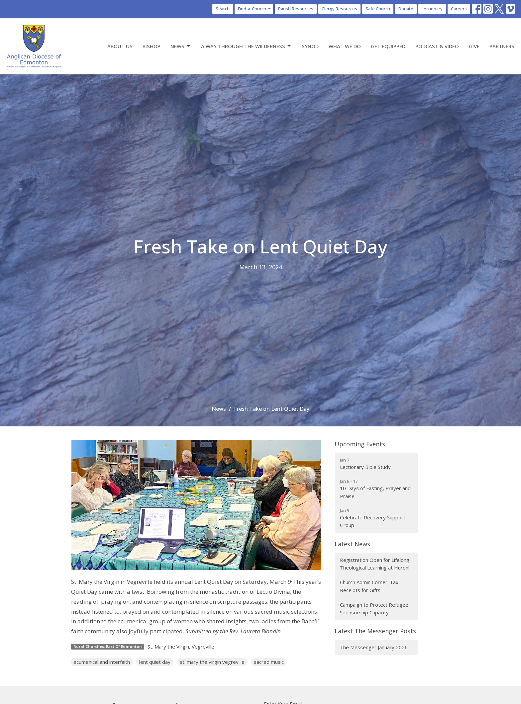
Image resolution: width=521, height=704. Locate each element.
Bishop (151, 46)
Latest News (352, 544)
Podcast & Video (437, 46)
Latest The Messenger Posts (375, 631)
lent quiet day (154, 662)
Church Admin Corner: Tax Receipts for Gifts (369, 586)
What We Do (345, 46)
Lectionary (432, 9)
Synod (310, 46)
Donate (405, 9)
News (180, 46)
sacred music (269, 662)
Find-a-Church (254, 9)
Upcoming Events (360, 444)
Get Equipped (388, 46)
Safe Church (377, 9)
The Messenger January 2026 (374, 647)
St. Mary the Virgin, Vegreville (181, 646)
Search (223, 9)
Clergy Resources (339, 9)
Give (474, 46)
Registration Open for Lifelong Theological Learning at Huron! (374, 564)
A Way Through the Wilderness (246, 46)
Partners (501, 46)
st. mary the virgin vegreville (212, 662)
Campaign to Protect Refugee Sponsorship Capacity (374, 608)
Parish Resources (295, 9)
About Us (120, 46)
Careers (459, 9)
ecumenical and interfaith (101, 662)
